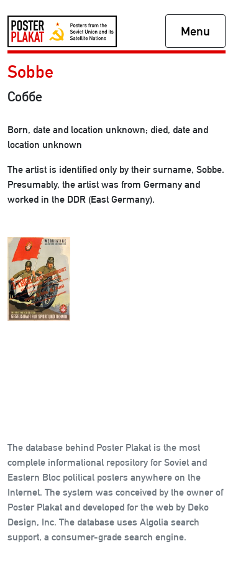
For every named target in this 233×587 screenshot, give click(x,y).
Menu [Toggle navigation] (195, 31)
